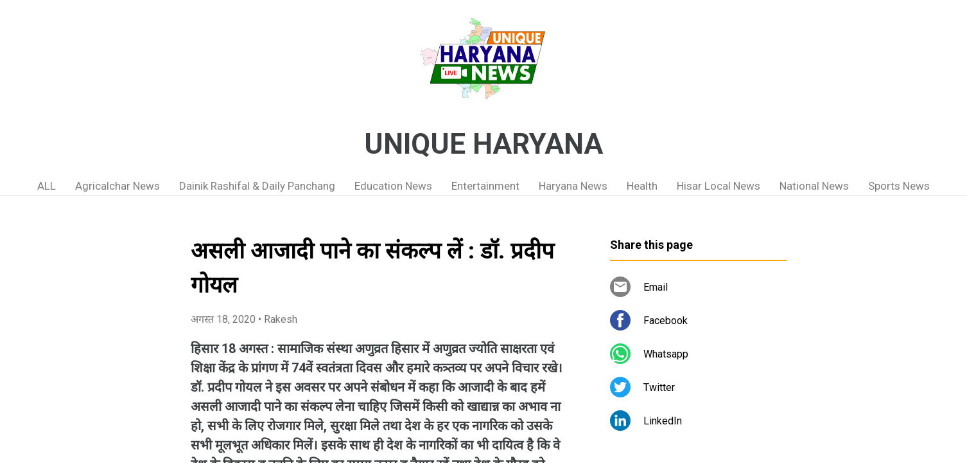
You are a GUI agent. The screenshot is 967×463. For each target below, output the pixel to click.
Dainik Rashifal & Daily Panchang (257, 185)
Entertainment (485, 185)
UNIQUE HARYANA (483, 144)
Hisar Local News (718, 185)
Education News (393, 185)
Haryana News (573, 185)
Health (642, 185)
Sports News (899, 185)
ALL (46, 185)
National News (814, 185)
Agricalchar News (117, 185)
